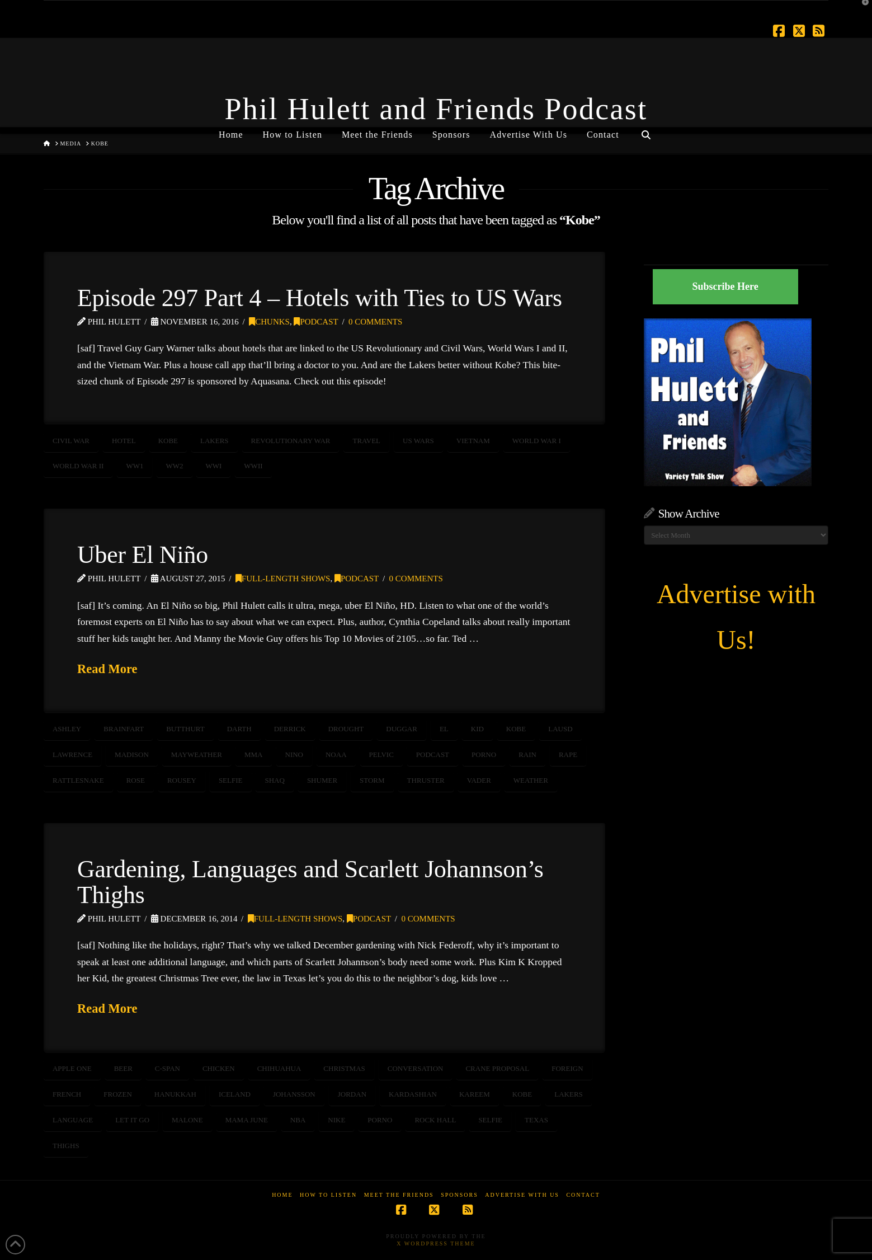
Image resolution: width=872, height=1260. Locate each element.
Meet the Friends (399, 1195)
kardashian (413, 1094)
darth (239, 729)
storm (372, 780)
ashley (67, 729)
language (73, 1120)
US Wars (418, 440)
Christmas (344, 1068)
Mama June (246, 1120)
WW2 (174, 466)
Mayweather (196, 754)
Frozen (117, 1094)
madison (132, 754)
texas (536, 1120)
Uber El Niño (142, 554)
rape (568, 754)
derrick (290, 729)
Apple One (72, 1068)
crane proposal (497, 1068)
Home (282, 1195)
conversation (416, 1068)
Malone (187, 1120)
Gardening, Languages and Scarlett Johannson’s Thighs (310, 881)
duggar (401, 729)
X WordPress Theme (436, 1243)
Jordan (352, 1094)
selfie (231, 780)
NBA (297, 1120)
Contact (583, 1195)
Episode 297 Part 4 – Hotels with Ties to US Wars (319, 297)
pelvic (381, 754)
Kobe (168, 440)
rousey (181, 780)
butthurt (185, 729)
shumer (322, 780)
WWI (213, 466)
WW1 (134, 466)
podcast (432, 754)
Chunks (269, 321)
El (444, 729)
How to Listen (328, 1195)
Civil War (71, 440)
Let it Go (132, 1120)
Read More (107, 669)
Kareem (474, 1094)
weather (530, 780)
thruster (426, 780)
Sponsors (459, 1195)
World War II (78, 466)
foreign (567, 1068)
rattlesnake (78, 780)
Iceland (235, 1094)
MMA (253, 754)
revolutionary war (291, 440)
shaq (274, 780)
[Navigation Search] (646, 130)
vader (479, 780)
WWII (253, 466)
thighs (66, 1145)
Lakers (214, 440)
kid (477, 729)
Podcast (316, 321)
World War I (536, 440)
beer (123, 1068)
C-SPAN (167, 1068)
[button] (861, 10)
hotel (124, 440)
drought (346, 729)
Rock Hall (435, 1120)
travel (366, 440)
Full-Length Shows (283, 578)
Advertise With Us (522, 1195)
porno (484, 754)
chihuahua (279, 1068)
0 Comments (375, 321)
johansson (294, 1094)
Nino (294, 754)
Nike (336, 1120)
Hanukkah (175, 1094)
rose (135, 780)
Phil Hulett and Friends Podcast (436, 109)
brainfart (123, 729)
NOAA (336, 754)
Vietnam (473, 440)
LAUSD (560, 729)
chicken (218, 1068)
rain (527, 754)
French (67, 1094)
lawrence (72, 754)
